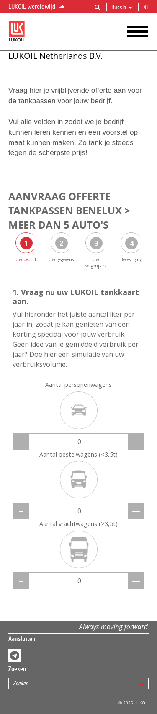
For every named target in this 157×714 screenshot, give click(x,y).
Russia (121, 7)
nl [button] (147, 7)
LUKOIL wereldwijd (37, 7)
